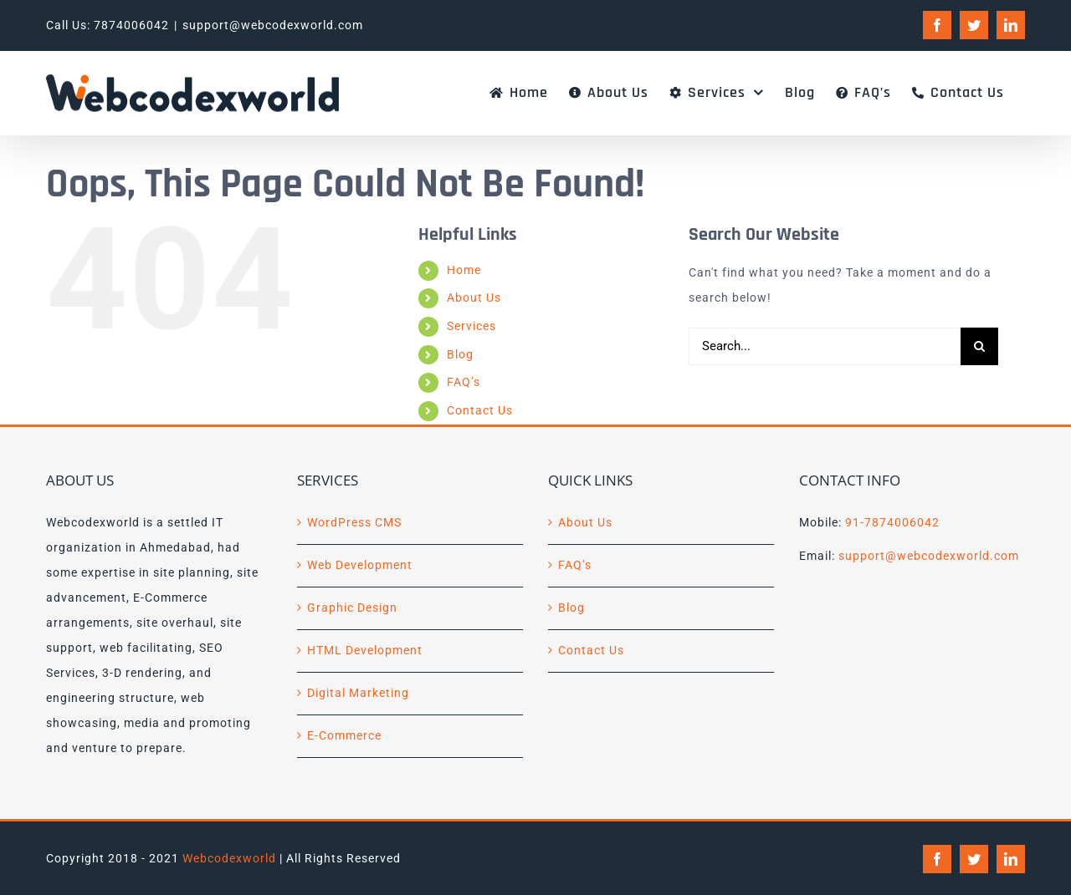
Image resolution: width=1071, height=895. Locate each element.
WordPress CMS (354, 522)
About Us (474, 297)
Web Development (360, 565)
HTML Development (365, 650)
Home (464, 270)
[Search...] (825, 346)
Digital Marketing (358, 692)
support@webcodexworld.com (272, 25)
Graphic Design (352, 607)
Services (471, 326)
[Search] (979, 346)
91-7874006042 (892, 522)
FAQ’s (463, 382)
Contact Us (480, 410)
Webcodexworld (229, 858)
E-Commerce (344, 735)
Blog (460, 354)
